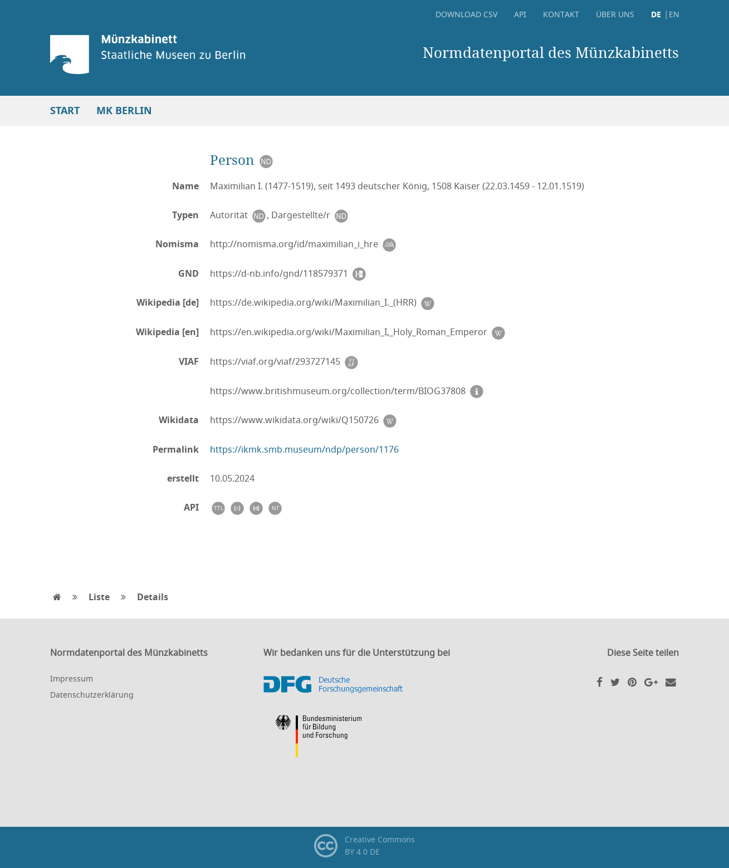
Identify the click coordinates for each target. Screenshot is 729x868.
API (520, 14)
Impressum (71, 678)
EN (674, 14)
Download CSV (466, 14)
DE (656, 14)
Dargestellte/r (310, 215)
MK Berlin (124, 110)
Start (65, 110)
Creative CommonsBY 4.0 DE (364, 845)
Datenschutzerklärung (92, 694)
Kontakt (561, 14)
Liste (99, 597)
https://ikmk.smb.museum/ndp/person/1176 (304, 449)
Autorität (238, 215)
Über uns (615, 14)
